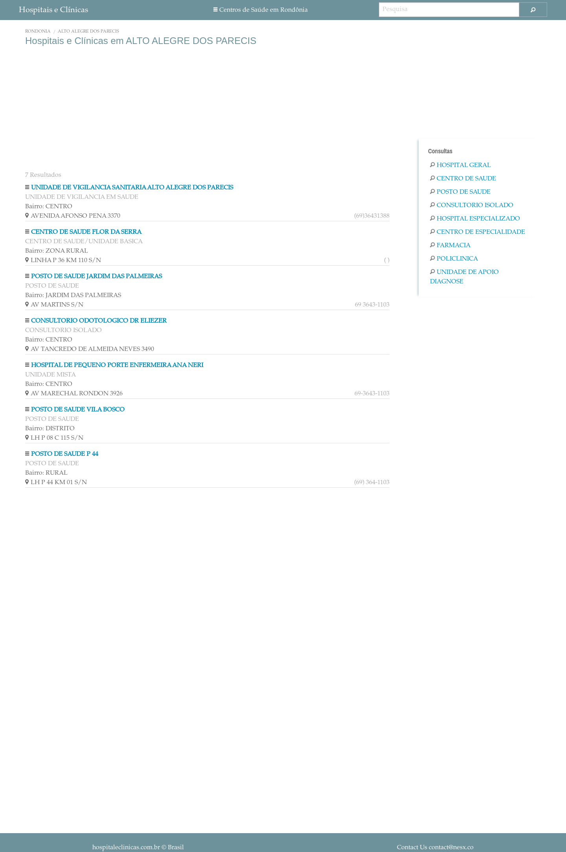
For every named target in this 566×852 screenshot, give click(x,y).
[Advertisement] (207, 109)
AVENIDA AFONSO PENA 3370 (207, 216)
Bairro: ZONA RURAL (56, 251)
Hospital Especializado (475, 219)
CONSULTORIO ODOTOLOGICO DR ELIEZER (99, 321)
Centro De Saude (463, 179)
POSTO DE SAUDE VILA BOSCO (78, 410)
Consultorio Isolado (471, 205)
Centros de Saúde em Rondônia (260, 10)
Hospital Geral (460, 165)
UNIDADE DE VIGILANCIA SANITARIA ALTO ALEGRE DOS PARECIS (132, 188)
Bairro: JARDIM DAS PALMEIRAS (73, 295)
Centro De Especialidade (477, 232)
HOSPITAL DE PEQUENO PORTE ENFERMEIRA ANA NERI (117, 365)
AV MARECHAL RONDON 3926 (207, 393)
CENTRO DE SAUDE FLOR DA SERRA (86, 232)
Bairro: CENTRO (48, 207)
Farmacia (450, 245)
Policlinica (454, 259)
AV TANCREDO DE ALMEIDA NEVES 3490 (89, 349)
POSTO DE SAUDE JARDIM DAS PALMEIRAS (96, 277)
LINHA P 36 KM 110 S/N (207, 260)
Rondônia (38, 31)
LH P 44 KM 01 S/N (207, 482)
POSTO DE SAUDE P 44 (64, 454)
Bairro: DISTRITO (50, 429)
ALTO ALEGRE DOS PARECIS (88, 31)
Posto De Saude (460, 192)
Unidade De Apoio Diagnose (464, 277)
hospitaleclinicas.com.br (126, 848)
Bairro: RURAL (46, 473)
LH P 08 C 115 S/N (54, 438)
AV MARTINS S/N (207, 305)
